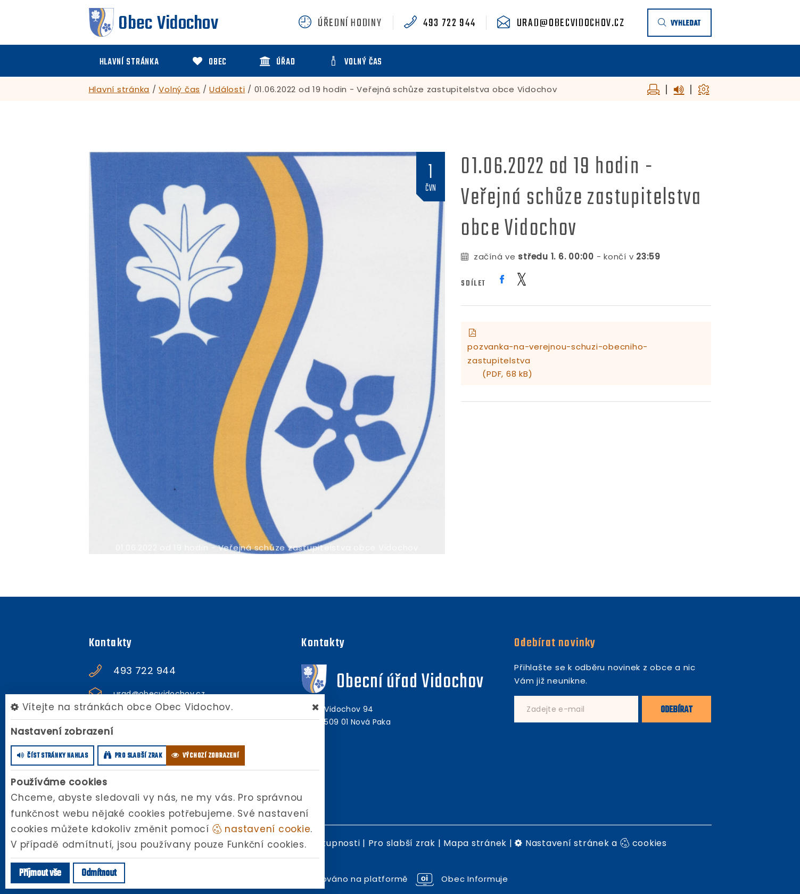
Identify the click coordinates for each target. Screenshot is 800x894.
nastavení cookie (261, 829)
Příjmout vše (40, 873)
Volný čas (179, 89)
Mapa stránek (475, 843)
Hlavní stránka (119, 89)
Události (227, 89)
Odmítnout (99, 873)
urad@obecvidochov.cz (571, 23)
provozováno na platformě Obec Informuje (400, 878)
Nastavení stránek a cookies (591, 843)
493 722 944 (449, 23)
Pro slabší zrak (401, 843)
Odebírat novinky (555, 643)
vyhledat (679, 24)
